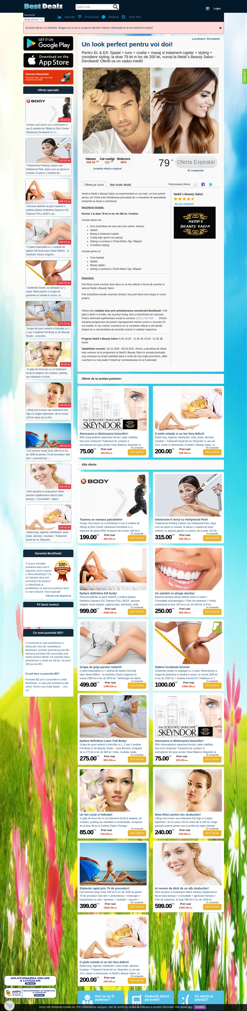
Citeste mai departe (57, 595)
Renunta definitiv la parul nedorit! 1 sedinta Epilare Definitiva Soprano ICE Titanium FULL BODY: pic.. (47, 210)
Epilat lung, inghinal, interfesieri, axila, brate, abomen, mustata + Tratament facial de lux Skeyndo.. (47, 536)
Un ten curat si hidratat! (96, 814)
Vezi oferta (137, 452)
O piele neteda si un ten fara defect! (180, 433)
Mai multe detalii (120, 184)
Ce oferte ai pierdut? (204, 997)
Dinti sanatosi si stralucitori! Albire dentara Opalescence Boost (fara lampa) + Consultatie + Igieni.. (45, 495)
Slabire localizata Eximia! (172, 667)
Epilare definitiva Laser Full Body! (103, 740)
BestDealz (43, 6)
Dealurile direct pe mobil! (157, 997)
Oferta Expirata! (196, 162)
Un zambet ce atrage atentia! (175, 593)
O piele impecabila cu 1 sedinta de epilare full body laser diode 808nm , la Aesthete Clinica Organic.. (47, 251)
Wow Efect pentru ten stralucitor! (178, 814)
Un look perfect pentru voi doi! (127, 44)
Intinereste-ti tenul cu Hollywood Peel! (181, 519)
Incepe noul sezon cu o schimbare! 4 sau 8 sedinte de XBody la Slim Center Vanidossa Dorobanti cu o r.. (47, 128)
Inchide (220, 28)
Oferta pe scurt (94, 184)
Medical (114, 17)
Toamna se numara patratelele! (101, 519)
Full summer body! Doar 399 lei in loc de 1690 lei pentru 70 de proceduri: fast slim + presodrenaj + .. (48, 454)
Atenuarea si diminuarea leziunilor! (104, 433)
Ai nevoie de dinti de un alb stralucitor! (182, 888)
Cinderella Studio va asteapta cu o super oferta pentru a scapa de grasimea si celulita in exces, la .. (45, 291)
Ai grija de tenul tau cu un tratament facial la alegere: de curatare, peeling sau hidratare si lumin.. (46, 373)
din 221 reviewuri (184, 203)
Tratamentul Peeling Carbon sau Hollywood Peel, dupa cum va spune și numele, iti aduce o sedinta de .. (47, 169)
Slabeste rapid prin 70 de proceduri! (105, 888)
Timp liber (134, 17)
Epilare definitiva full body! (98, 593)
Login (217, 8)
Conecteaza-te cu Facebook (208, 8)
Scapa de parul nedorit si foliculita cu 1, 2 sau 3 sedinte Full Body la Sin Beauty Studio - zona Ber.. (48, 332)
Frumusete (92, 17)
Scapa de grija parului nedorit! (101, 667)
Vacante (69, 17)
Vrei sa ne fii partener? (104, 997)
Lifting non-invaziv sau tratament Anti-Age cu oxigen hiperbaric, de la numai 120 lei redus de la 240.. (47, 414)
